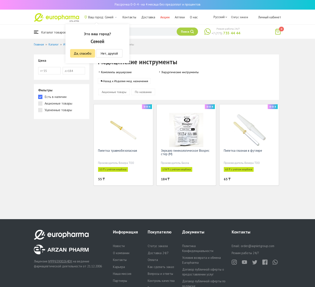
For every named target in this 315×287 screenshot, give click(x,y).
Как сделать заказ (161, 267)
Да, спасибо (82, 53)
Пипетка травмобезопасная (117, 151)
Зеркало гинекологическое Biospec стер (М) (185, 153)
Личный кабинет (269, 17)
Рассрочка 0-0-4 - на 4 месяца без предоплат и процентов (157, 4)
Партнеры (120, 281)
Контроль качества (161, 281)
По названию (143, 93)
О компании (121, 253)
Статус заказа (239, 17)
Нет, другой (109, 53)
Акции (165, 17)
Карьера (119, 267)
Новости (119, 246)
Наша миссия (122, 274)
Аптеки (180, 17)
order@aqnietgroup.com (257, 246)
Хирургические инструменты (180, 72)
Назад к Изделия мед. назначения (125, 82)
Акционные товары (114, 93)
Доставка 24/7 (158, 253)
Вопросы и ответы (160, 274)
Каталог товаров (50, 32)
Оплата (153, 260)
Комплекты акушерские (116, 72)
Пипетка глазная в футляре (243, 151)
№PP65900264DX (60, 261)
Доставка (148, 17)
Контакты (129, 17)
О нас (194, 17)
